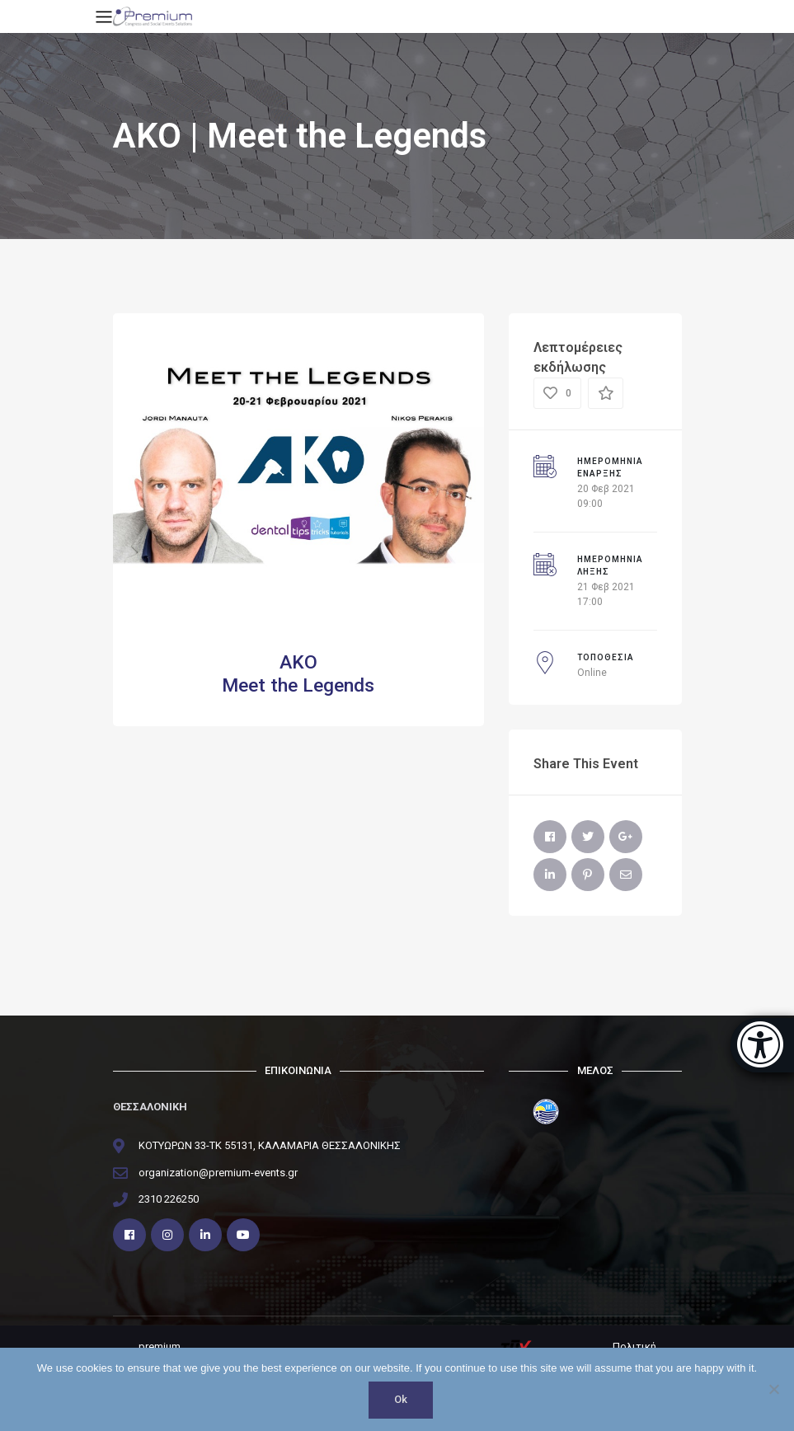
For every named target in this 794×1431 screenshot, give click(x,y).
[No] (773, 1390)
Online (592, 672)
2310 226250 (169, 1199)
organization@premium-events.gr (218, 1172)
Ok (401, 1400)
